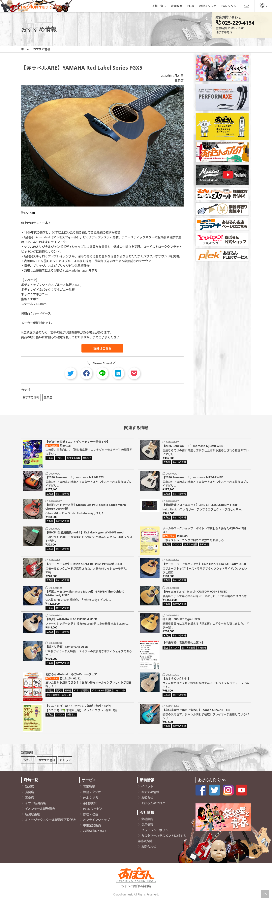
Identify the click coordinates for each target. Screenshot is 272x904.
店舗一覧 (159, 6)
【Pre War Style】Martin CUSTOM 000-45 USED (195, 593)
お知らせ (65, 763)
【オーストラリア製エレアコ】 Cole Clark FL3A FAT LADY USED (204, 565)
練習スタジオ (207, 6)
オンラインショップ (96, 823)
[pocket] (134, 373)
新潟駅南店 (32, 817)
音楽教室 (176, 6)
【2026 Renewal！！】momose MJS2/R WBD (193, 447)
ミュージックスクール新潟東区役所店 (50, 823)
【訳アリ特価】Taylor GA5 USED (66, 648)
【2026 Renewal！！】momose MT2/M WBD (193, 479)
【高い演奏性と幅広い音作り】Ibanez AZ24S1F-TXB (196, 711)
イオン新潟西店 (35, 806)
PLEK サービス (93, 812)
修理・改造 (90, 817)
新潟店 (29, 790)
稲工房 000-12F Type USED (181, 621)
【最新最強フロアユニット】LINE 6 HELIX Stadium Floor (200, 506)
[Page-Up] (265, 894)
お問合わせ (148, 850)
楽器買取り (90, 806)
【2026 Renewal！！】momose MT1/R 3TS (74, 479)
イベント (28, 763)
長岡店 (29, 795)
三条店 (179, 80)
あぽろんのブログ (153, 806)
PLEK (190, 6)
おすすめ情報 (30, 397)
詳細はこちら (102, 348)
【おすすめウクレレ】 (176, 680)
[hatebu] (118, 373)
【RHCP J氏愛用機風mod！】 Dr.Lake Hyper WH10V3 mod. (85, 534)
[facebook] (86, 373)
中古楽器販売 (92, 829)
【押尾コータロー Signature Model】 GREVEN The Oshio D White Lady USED (85, 595)
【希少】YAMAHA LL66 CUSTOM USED (71, 621)
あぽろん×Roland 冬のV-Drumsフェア (71, 676)
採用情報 (147, 828)
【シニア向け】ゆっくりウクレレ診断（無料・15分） (79, 707)
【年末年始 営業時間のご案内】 (183, 644)
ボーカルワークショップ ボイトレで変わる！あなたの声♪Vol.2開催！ (204, 532)
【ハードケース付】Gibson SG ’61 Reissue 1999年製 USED (83, 565)
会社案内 (147, 822)
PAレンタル (229, 6)
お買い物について (95, 834)
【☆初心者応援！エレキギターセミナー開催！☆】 (77, 443)
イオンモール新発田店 (40, 812)
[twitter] (70, 373)
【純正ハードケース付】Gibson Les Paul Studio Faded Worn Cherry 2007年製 (85, 508)
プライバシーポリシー (156, 833)
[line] (102, 373)
